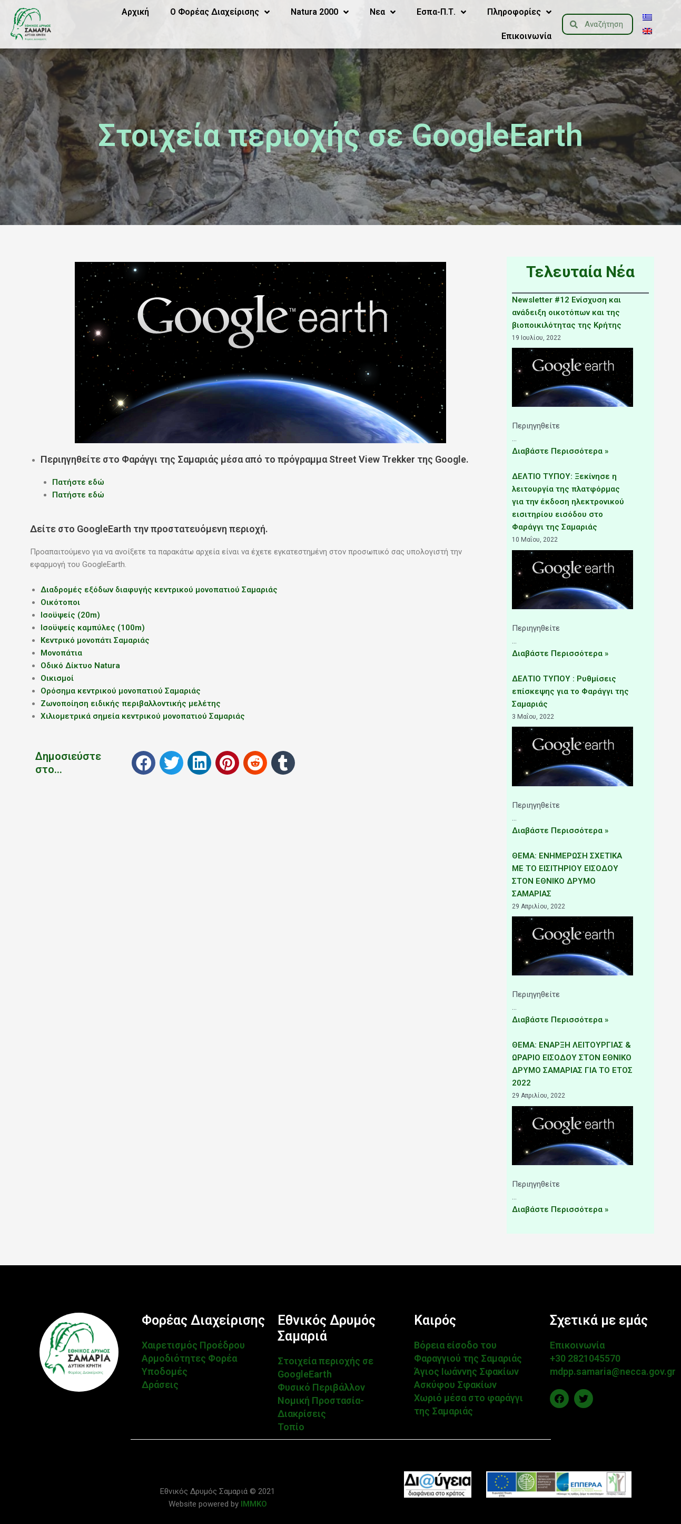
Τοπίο (291, 1426)
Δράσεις (160, 1384)
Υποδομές (164, 1371)
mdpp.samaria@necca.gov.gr (613, 1371)
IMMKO (253, 1504)
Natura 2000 (320, 12)
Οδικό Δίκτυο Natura (80, 665)
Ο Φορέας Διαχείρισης (220, 12)
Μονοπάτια (61, 653)
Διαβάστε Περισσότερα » (560, 451)
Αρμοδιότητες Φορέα (189, 1358)
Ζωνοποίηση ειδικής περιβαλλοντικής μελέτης (131, 703)
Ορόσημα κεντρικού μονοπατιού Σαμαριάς (121, 691)
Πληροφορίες (519, 12)
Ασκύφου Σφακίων (455, 1384)
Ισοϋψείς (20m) (70, 615)
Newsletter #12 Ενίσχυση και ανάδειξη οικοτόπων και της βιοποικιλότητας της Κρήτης (566, 312)
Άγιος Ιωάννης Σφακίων (466, 1371)
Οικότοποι (60, 602)
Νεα (383, 12)
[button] (143, 763)
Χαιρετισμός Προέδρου (193, 1345)
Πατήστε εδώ (78, 482)
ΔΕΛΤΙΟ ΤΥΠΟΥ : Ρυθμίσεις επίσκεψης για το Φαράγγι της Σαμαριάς (570, 691)
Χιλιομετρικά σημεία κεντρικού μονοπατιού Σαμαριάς (143, 716)
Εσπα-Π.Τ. (441, 12)
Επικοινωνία (526, 36)
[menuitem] (647, 17)
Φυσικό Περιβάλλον (321, 1387)
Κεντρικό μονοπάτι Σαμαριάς (95, 640)
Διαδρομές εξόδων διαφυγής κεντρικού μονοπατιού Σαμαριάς (159, 589)
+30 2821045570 (585, 1358)
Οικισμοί (57, 678)
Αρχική (135, 12)
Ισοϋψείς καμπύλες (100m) (93, 627)
